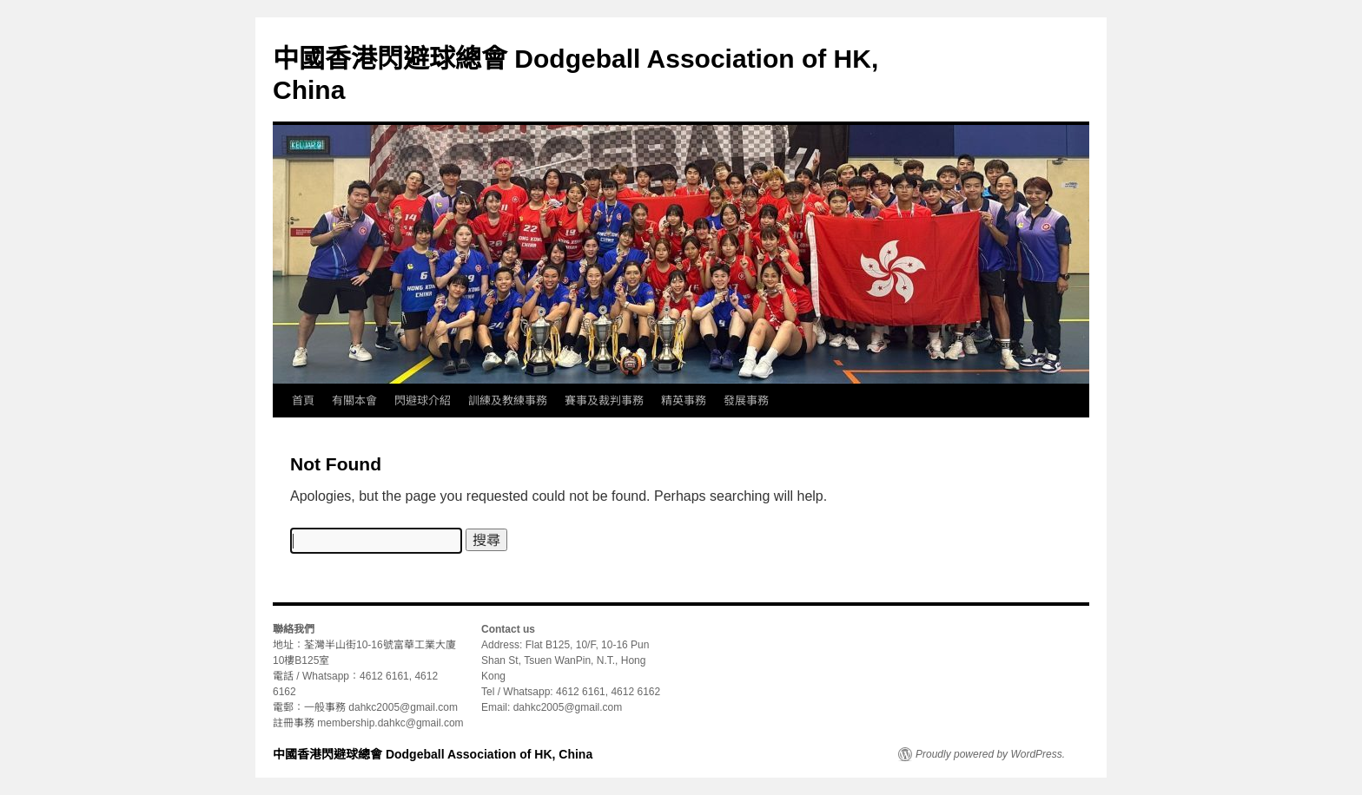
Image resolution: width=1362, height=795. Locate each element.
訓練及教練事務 (507, 400)
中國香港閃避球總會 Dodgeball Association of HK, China (432, 754)
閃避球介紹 (422, 400)
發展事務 (746, 400)
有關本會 (354, 400)
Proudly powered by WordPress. (990, 754)
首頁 (303, 400)
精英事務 (683, 400)
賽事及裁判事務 (604, 400)
